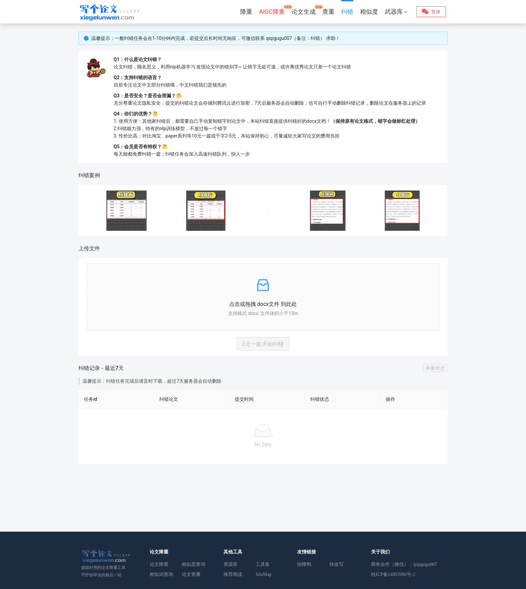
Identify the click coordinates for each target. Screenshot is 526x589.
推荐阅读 (232, 574)
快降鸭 (304, 564)
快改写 (336, 564)
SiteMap (263, 574)
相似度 (369, 11)
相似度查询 (193, 564)
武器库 (396, 11)
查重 (328, 11)
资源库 (230, 564)
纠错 (347, 11)
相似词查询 (161, 574)
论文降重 (159, 564)
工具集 (263, 564)
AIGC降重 (272, 11)
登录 (435, 11)
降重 (246, 11)
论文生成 (304, 11)
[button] (263, 297)
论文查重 (191, 574)
